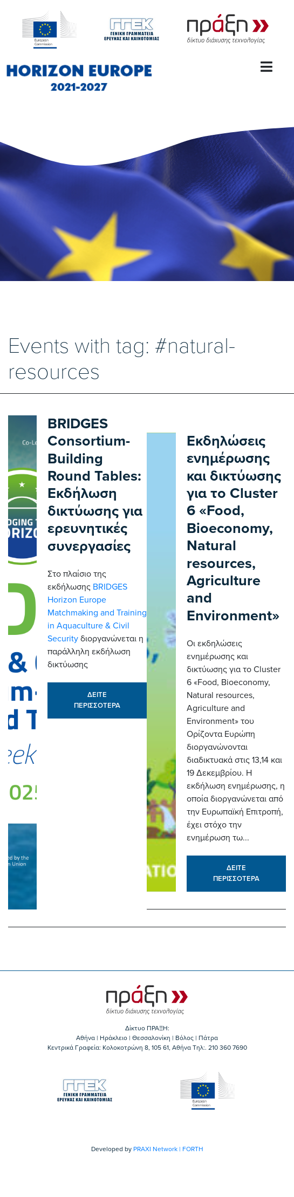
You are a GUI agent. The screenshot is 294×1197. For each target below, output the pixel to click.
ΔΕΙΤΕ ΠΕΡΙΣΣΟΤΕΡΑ (97, 700)
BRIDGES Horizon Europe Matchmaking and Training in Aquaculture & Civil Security (97, 613)
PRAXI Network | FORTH (168, 1149)
